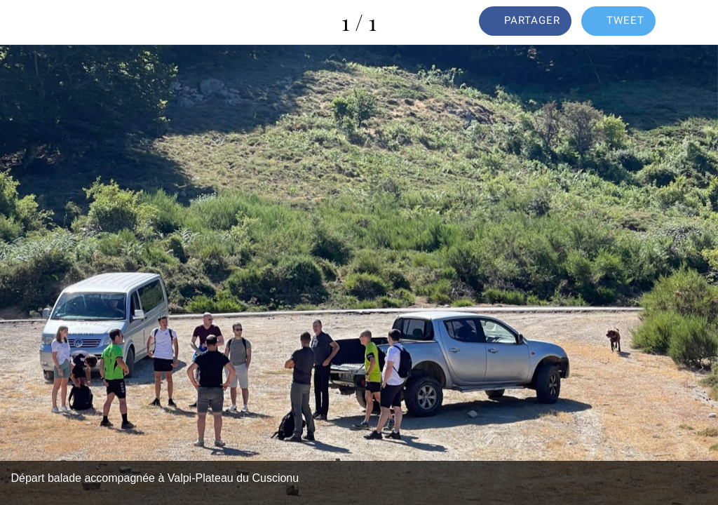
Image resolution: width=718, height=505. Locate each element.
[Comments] (695, 22)
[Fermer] (22, 22)
